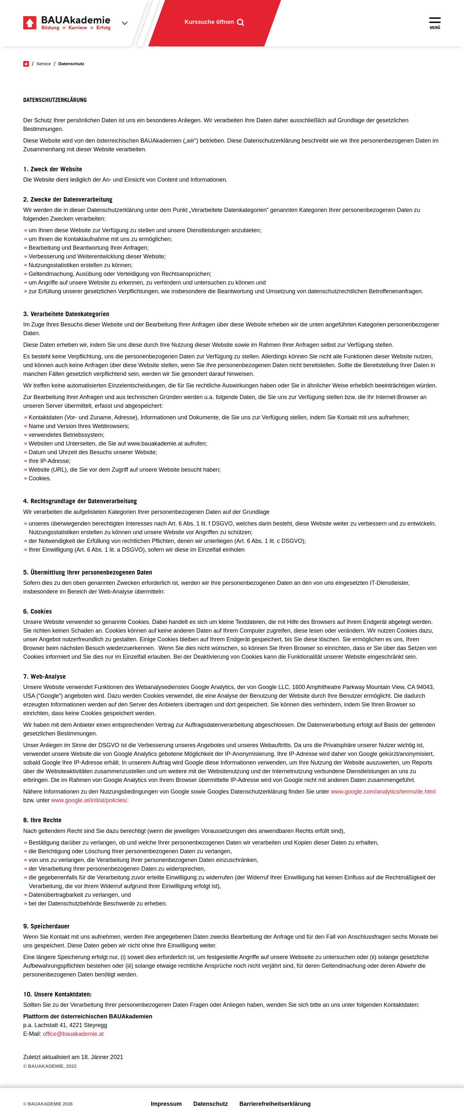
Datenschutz (210, 1104)
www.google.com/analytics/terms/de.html (383, 791)
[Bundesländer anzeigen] (125, 23)
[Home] (26, 64)
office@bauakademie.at (73, 1034)
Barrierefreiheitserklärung (275, 1104)
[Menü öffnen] (435, 23)
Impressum (166, 1104)
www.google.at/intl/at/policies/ (89, 800)
